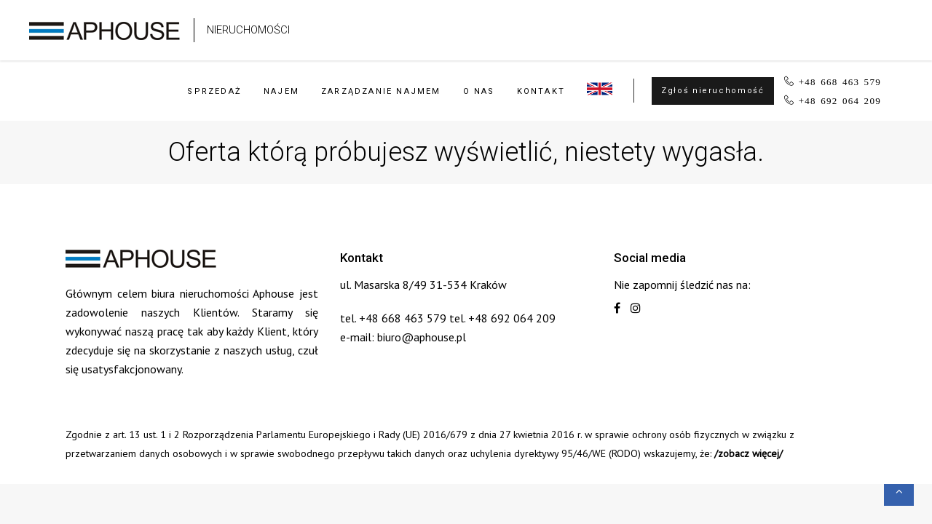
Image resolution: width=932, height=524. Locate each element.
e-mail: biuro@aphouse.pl (403, 337)
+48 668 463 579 (840, 81)
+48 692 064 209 (840, 100)
